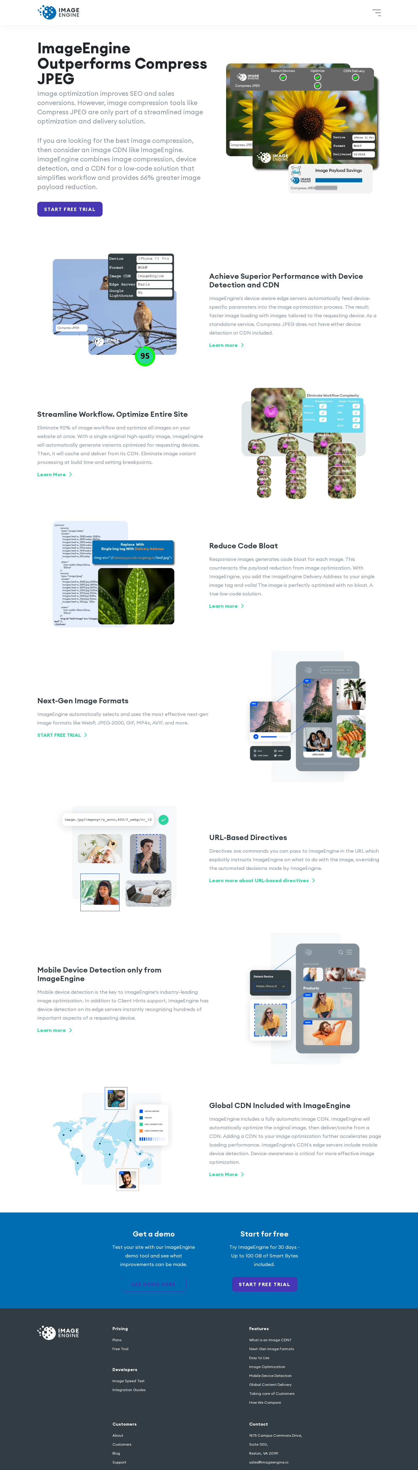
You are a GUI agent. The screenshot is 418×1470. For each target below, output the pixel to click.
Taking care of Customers (271, 1393)
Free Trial (120, 1348)
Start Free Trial (70, 209)
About (117, 1435)
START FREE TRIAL (62, 735)
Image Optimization (267, 1366)
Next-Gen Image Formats (271, 1348)
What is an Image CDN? (270, 1340)
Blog (116, 1453)
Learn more (226, 345)
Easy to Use (259, 1357)
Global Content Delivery (270, 1384)
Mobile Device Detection (270, 1375)
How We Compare (265, 1402)
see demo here (154, 1284)
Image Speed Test (128, 1381)
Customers (121, 1444)
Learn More (54, 474)
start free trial (264, 1284)
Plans (116, 1340)
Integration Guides (128, 1389)
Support (119, 1462)
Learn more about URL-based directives (262, 880)
